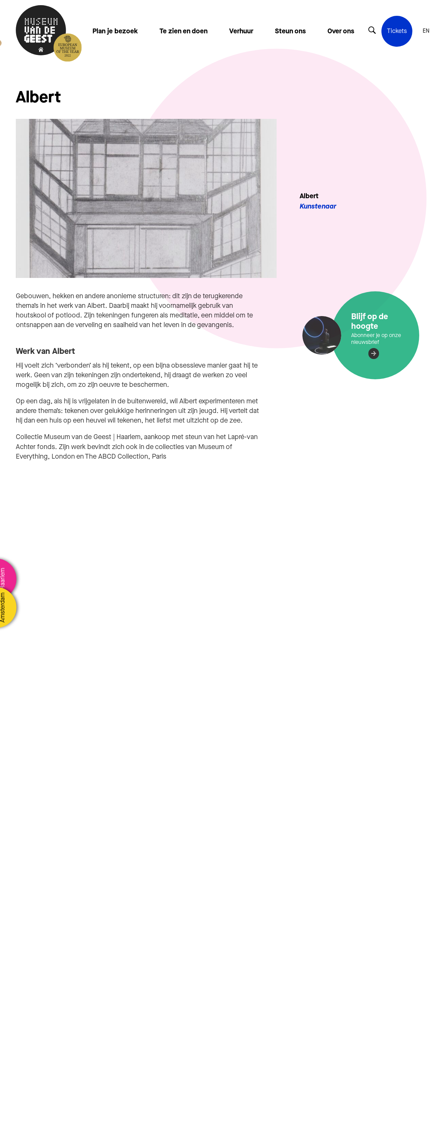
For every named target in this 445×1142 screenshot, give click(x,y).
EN (426, 31)
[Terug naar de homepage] (41, 31)
